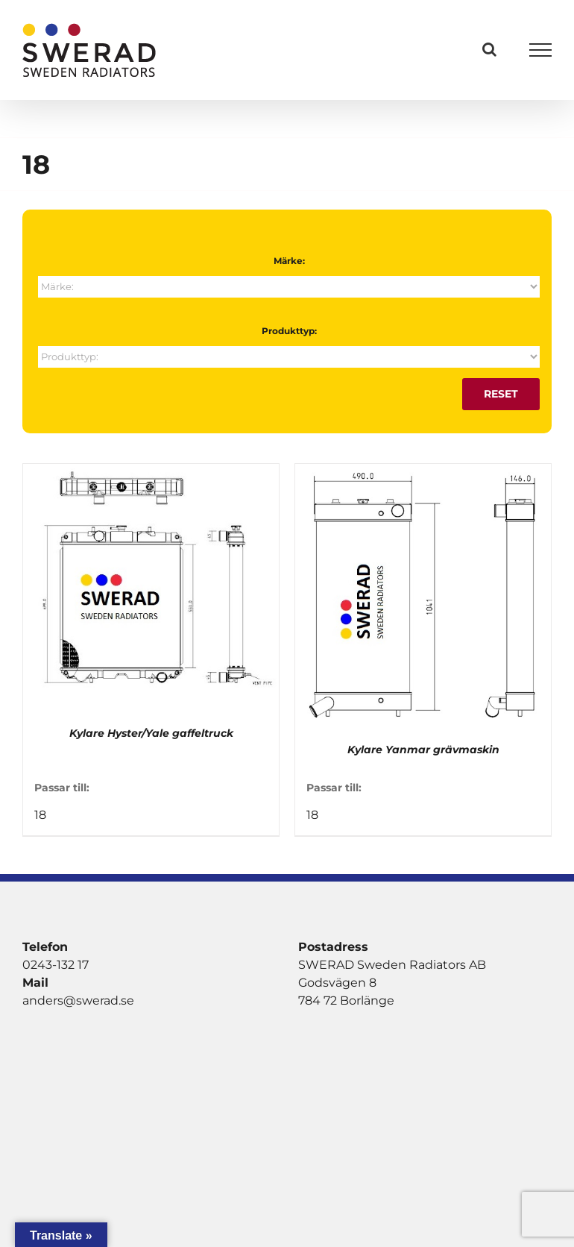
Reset (501, 394)
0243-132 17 (55, 965)
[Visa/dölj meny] (541, 50)
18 (40, 815)
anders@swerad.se (78, 1000)
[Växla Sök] (489, 49)
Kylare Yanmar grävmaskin (423, 749)
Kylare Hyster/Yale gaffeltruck (151, 733)
